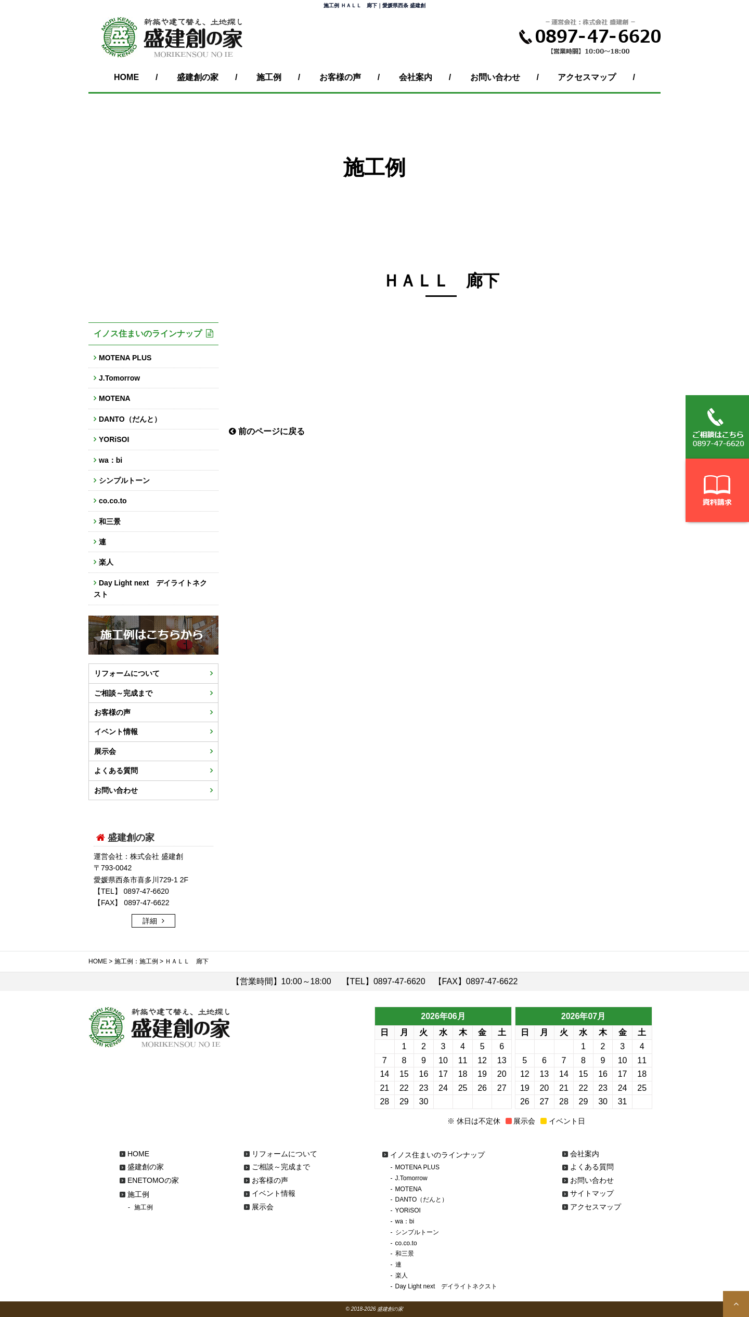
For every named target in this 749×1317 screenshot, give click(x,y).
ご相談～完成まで (123, 693)
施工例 (268, 77)
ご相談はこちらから (717, 427)
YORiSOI (114, 439)
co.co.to (113, 501)
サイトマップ (592, 1193)
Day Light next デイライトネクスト (150, 588)
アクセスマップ (587, 77)
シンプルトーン (124, 480)
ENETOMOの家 (153, 1180)
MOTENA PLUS (125, 358)
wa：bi (110, 460)
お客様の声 (340, 77)
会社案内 (415, 77)
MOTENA (115, 398)
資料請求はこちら (717, 490)
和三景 (110, 521)
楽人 (106, 562)
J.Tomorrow (119, 378)
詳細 (151, 921)
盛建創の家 (197, 77)
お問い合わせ (495, 77)
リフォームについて (127, 673)
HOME (126, 77)
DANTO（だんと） (130, 419)
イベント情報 (116, 731)
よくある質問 (116, 770)
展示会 (105, 751)
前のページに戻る (267, 431)
